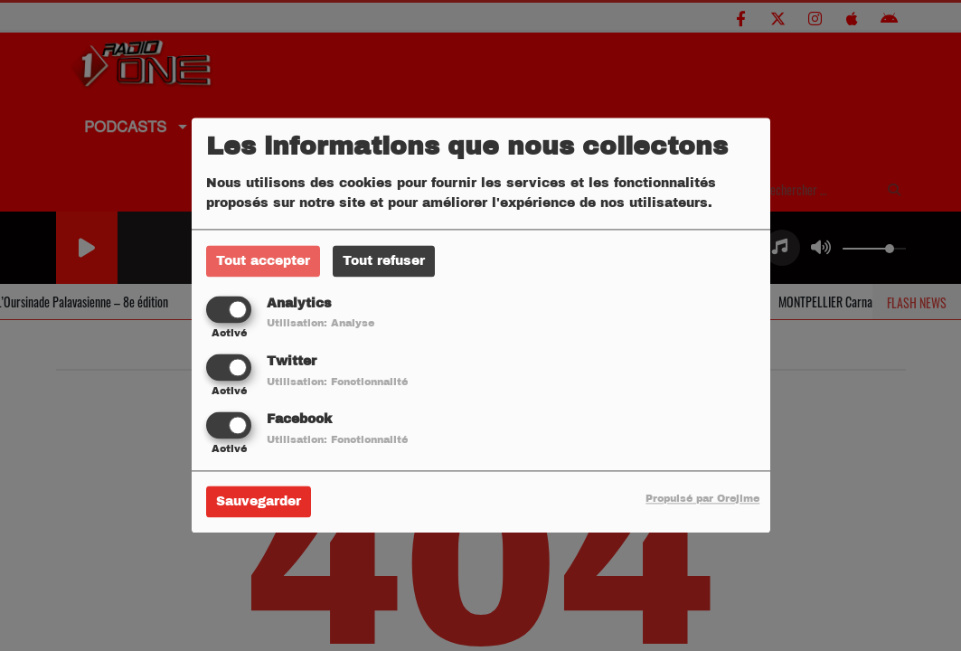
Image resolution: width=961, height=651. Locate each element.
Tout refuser (384, 261)
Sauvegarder (258, 502)
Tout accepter (263, 261)
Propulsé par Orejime (702, 499)
